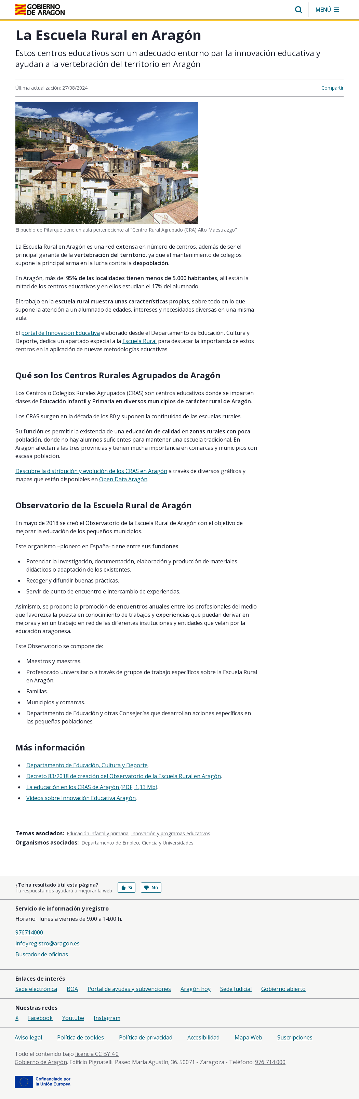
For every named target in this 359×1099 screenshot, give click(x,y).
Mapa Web (248, 1037)
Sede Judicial (236, 989)
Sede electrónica (36, 989)
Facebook (40, 1018)
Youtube (73, 1018)
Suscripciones (295, 1037)
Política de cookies (80, 1037)
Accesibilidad (203, 1037)
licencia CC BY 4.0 (97, 1054)
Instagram (107, 1018)
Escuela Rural (139, 341)
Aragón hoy (196, 989)
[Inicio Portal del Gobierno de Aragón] (40, 9)
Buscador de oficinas (41, 954)
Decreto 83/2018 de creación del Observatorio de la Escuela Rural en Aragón (123, 776)
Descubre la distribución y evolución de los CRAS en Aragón (91, 471)
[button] (298, 9)
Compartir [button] (332, 87)
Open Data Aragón (123, 479)
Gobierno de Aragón (41, 1062)
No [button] (151, 887)
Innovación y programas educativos (170, 833)
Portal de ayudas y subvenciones (129, 989)
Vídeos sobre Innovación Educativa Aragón (81, 798)
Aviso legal (28, 1037)
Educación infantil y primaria (98, 833)
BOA (72, 989)
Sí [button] (126, 887)
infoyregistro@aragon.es (47, 943)
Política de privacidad (145, 1037)
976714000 (29, 932)
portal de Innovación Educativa (60, 333)
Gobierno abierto (283, 989)
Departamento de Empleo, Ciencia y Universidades (137, 842)
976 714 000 (270, 1062)
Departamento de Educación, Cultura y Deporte (87, 765)
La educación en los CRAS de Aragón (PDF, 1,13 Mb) (91, 787)
